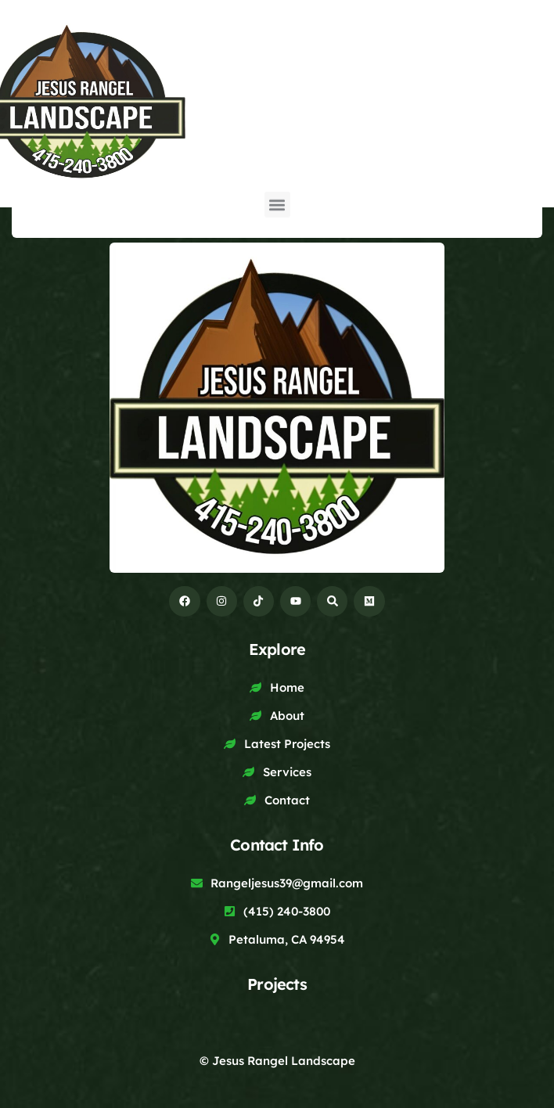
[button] (277, 200)
